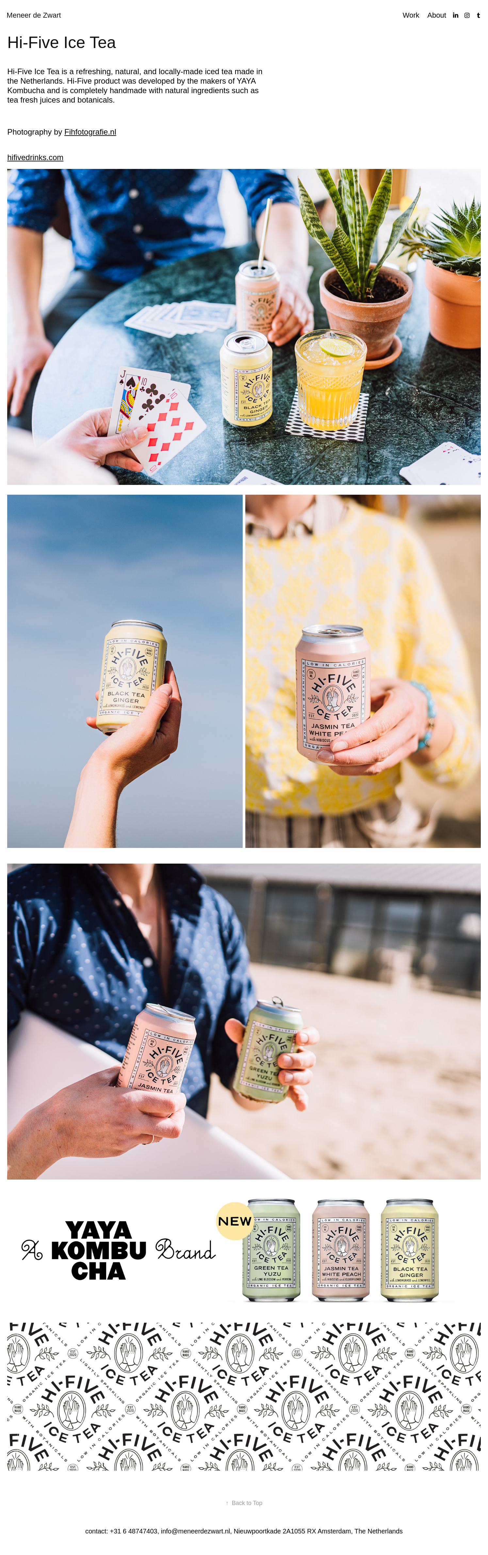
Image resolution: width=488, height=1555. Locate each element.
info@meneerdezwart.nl (195, 1531)
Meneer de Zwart (34, 15)
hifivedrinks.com (35, 157)
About (436, 15)
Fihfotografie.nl (90, 131)
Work (411, 15)
